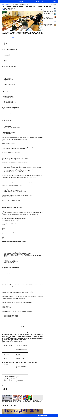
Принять (40, 415)
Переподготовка (38, 1)
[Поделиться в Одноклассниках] (4, 389)
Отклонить (44, 415)
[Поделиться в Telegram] (6, 389)
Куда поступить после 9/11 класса (29, 1)
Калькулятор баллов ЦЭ (45, 1)
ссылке (13, 37)
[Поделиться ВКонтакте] (3, 389)
